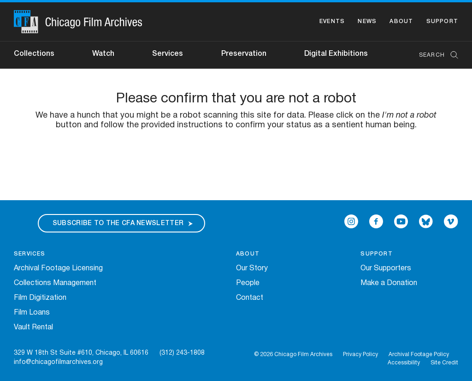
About (401, 21)
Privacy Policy (360, 354)
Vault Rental (33, 327)
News (367, 21)
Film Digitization (40, 298)
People (248, 283)
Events (332, 21)
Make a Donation (388, 283)
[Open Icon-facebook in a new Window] (376, 221)
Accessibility (404, 362)
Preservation (243, 54)
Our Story (252, 268)
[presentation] (236, 159)
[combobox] (434, 55)
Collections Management (55, 283)
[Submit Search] (451, 55)
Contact (249, 298)
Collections (34, 54)
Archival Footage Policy (419, 354)
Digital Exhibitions (336, 54)
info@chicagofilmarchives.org (58, 362)
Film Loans (32, 313)
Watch (103, 54)
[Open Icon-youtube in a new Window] (401, 221)
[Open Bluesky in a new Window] (426, 221)
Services (167, 54)
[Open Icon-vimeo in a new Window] (451, 221)
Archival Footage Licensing (58, 268)
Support (442, 21)
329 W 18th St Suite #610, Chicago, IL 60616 (81, 353)
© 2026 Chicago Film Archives (293, 354)
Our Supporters (385, 268)
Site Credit (444, 362)
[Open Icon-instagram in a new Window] (351, 221)
